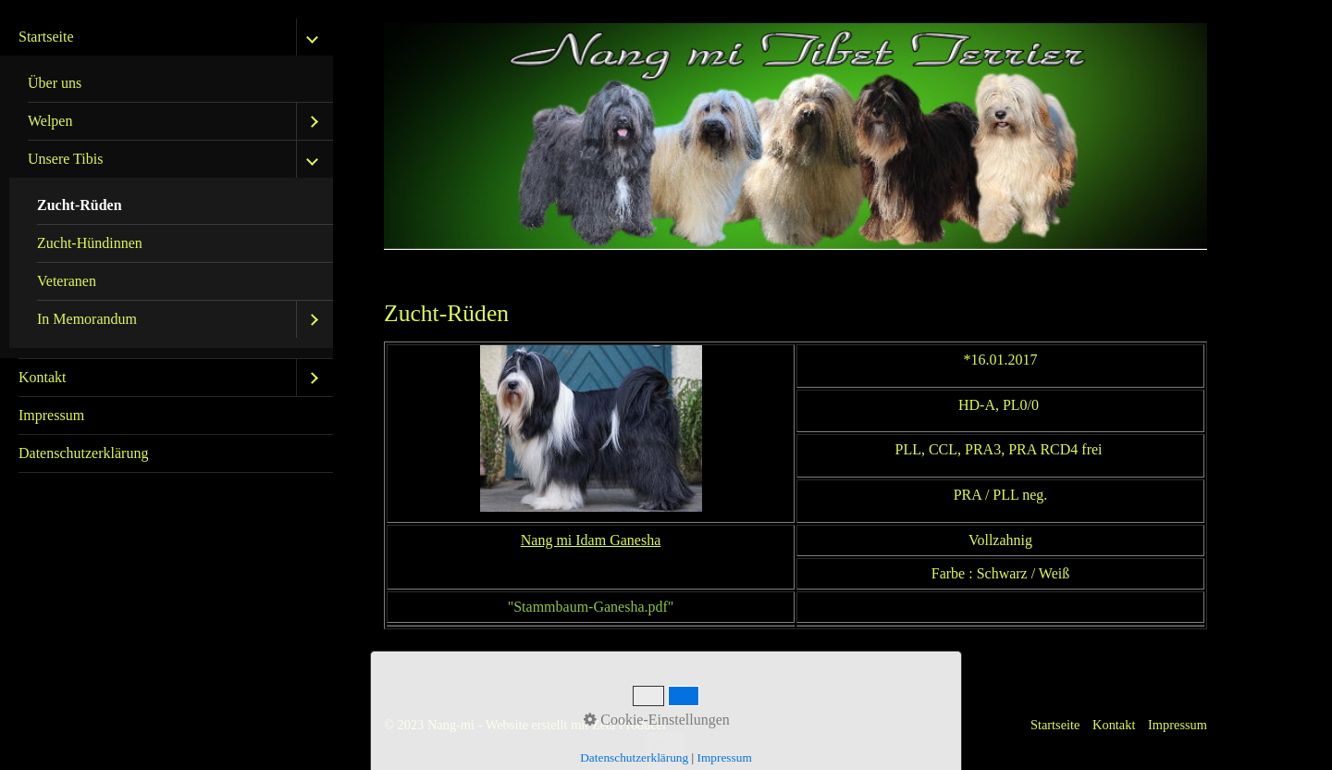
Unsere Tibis (65, 159)
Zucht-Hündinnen (89, 243)
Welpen (50, 121)
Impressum (51, 415)
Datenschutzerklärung (83, 453)
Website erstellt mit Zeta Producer (576, 724)
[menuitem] (166, 189)
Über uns (54, 83)
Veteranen (66, 281)
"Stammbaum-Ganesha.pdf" (591, 607)
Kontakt (42, 377)
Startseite (46, 36)
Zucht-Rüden (79, 205)
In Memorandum (87, 319)
